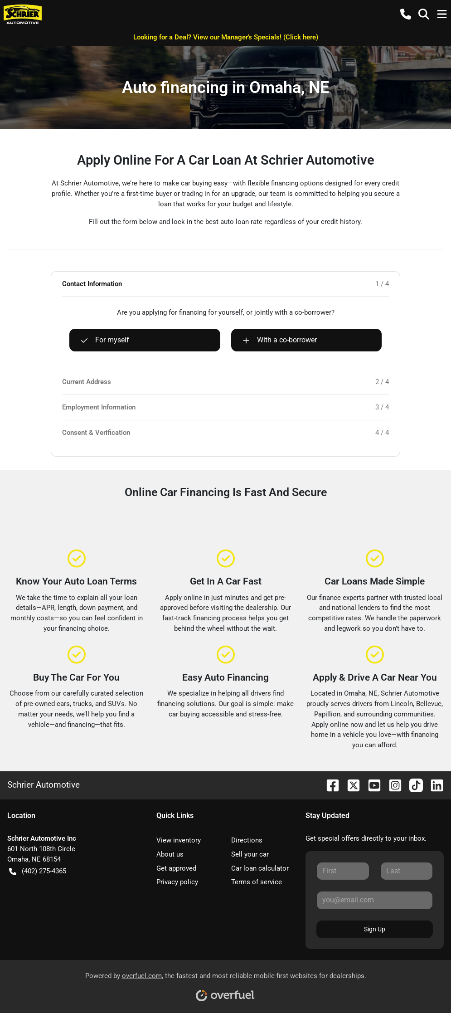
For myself (105, 340)
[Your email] (374, 900)
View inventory (178, 840)
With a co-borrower (279, 340)
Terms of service (256, 882)
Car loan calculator (260, 868)
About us (170, 854)
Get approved (176, 868)
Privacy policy (177, 882)
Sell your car (250, 854)
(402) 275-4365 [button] (37, 871)
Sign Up (374, 929)
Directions (246, 840)
